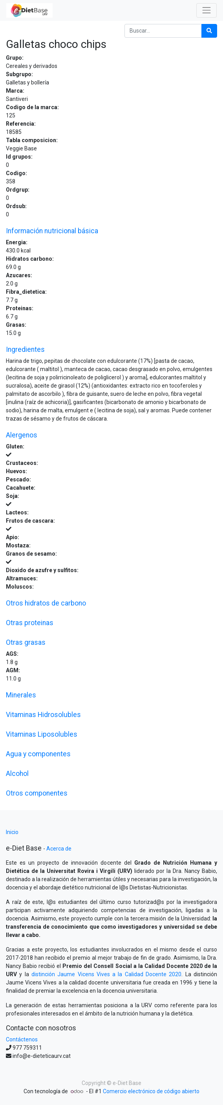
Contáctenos (22, 1039)
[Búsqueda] (209, 31)
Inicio (12, 832)
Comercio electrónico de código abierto (151, 1091)
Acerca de (58, 848)
